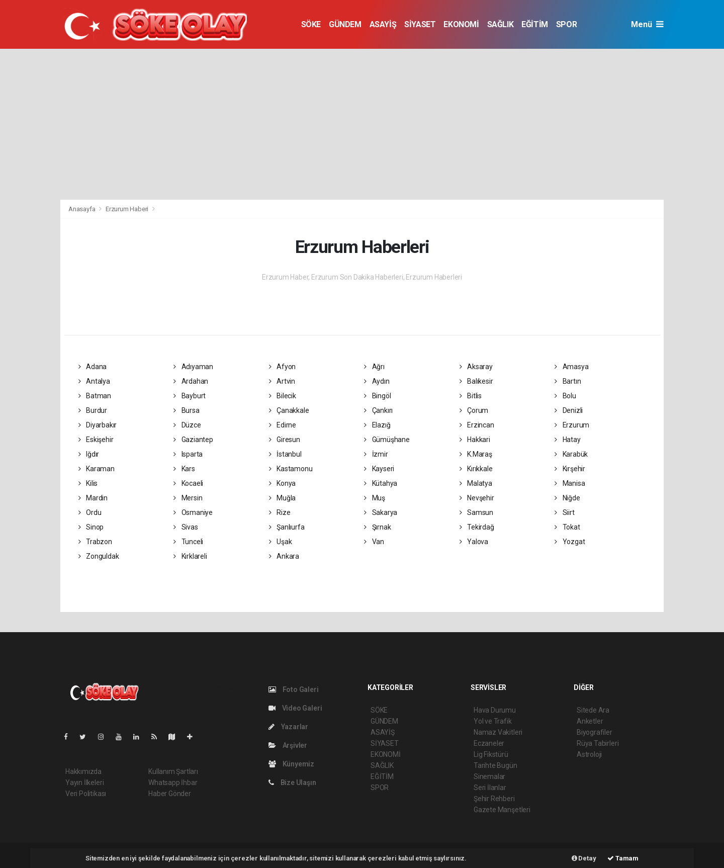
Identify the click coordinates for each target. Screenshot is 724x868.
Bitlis (471, 396)
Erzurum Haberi (127, 209)
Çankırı (378, 410)
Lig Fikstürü (491, 754)
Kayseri (379, 469)
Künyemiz (291, 764)
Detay (584, 858)
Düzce (187, 425)
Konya (282, 483)
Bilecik (282, 396)
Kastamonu (291, 469)
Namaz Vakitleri (498, 732)
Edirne (282, 425)
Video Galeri (295, 708)
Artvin (282, 381)
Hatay (568, 440)
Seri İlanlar (490, 788)
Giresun (284, 440)
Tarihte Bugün (495, 765)
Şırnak (377, 527)
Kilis (88, 483)
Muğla (282, 498)
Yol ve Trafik (493, 721)
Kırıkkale (476, 469)
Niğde (567, 498)
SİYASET (419, 24)
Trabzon (95, 542)
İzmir (376, 454)
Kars (184, 469)
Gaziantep (193, 440)
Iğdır (89, 454)
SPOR (566, 24)
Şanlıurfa (287, 527)
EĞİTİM (534, 24)
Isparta (188, 454)
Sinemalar (489, 776)
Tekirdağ (477, 527)
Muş (374, 498)
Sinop (91, 527)
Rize (280, 512)
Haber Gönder (169, 794)
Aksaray (476, 367)
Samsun (476, 512)
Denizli (569, 410)
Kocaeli (188, 483)
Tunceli (188, 542)
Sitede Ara (593, 710)
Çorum (474, 410)
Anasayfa (82, 209)
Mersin (187, 498)
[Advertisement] (362, 124)
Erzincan (477, 425)
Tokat (567, 527)
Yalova (474, 542)
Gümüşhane (387, 440)
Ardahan (190, 381)
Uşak (280, 542)
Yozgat (570, 542)
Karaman (96, 469)
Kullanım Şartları (173, 771)
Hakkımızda (83, 771)
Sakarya (380, 512)
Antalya (94, 381)
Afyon (282, 367)
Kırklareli (190, 556)
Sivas (185, 527)
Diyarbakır (97, 425)
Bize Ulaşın (292, 782)
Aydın (377, 381)
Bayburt (189, 396)
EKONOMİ (461, 24)
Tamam (623, 858)
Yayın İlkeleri (84, 782)
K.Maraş (476, 454)
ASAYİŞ (383, 24)
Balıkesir (476, 381)
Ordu (90, 512)
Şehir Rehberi (494, 799)
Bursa (186, 410)
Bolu (565, 396)
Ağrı (374, 367)
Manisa (570, 483)
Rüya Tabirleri (597, 743)
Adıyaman (193, 367)
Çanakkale (289, 410)
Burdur (92, 410)
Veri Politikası (85, 794)
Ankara (284, 556)
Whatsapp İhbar (172, 782)
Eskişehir (96, 440)
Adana (92, 367)
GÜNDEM (345, 24)
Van (374, 542)
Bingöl (377, 396)
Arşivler (287, 745)
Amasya (571, 367)
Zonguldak (98, 556)
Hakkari (475, 440)
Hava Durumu (495, 710)
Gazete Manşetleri (502, 810)
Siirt (565, 512)
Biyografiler (594, 732)
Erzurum (572, 425)
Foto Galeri (293, 689)
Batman (94, 396)
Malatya (476, 483)
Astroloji (589, 754)
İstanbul (285, 454)
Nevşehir (477, 498)
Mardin (93, 498)
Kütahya (380, 483)
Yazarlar (288, 727)
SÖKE (311, 24)
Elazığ (377, 425)
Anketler (590, 721)
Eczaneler (489, 743)
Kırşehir (570, 469)
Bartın (568, 381)
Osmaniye (193, 512)
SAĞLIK (500, 24)
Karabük (571, 454)
